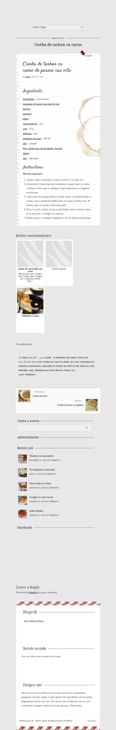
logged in (33, 592)
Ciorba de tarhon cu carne (58, 44)
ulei (25, 143)
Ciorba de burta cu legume (70, 405)
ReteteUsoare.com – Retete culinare (42, 11)
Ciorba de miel (40, 396)
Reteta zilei (82, 358)
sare (25, 158)
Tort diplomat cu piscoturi (42, 469)
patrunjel (27, 114)
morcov (26, 109)
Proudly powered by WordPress (60, 721)
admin (27, 77)
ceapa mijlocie (30, 123)
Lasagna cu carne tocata (41, 497)
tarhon (26, 153)
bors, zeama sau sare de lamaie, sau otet (42, 148)
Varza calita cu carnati (40, 483)
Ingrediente (28, 99)
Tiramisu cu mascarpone (41, 456)
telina (25, 119)
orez (25, 128)
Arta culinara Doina (33, 621)
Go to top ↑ (92, 721)
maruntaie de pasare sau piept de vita (41, 104)
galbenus (27, 133)
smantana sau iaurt (32, 138)
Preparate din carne (66, 358)
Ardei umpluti (36, 511)
